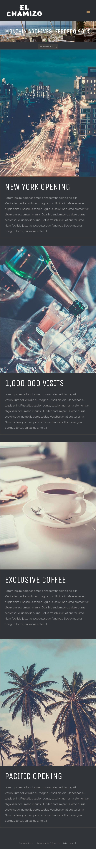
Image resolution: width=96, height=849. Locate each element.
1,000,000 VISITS (34, 383)
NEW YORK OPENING (37, 187)
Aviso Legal (68, 843)
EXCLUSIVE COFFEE (35, 580)
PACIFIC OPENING (33, 776)
